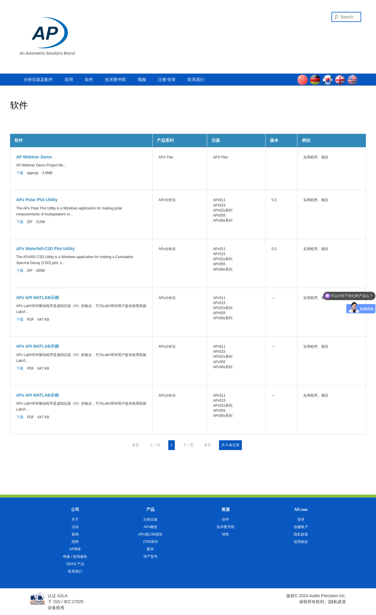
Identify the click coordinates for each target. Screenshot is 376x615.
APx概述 (150, 527)
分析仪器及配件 (38, 79)
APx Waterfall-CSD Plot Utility (45, 248)
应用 (69, 79)
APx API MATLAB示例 (37, 297)
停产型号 (150, 556)
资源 (225, 509)
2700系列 (150, 542)
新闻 (75, 534)
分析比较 (150, 519)
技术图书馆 (115, 79)
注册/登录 (167, 79)
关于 (75, 519)
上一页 (155, 445)
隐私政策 (301, 534)
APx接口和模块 (150, 534)
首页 (135, 445)
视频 (142, 79)
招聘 (75, 542)
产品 (150, 509)
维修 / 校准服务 (75, 556)
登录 (300, 519)
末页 (207, 445)
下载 (19, 173)
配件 (150, 549)
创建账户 (301, 527)
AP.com (301, 509)
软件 (89, 79)
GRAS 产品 (75, 564)
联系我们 (196, 79)
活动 (75, 527)
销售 (225, 534)
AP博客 (75, 549)
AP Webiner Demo (34, 157)
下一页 (188, 445)
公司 (75, 509)
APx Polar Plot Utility (37, 199)
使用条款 (301, 542)
